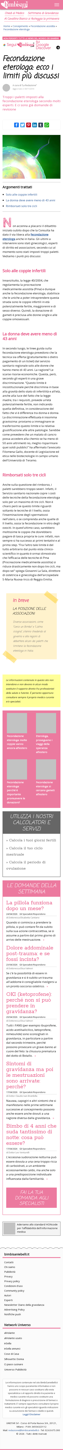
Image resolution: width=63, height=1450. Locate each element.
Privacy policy (12, 1281)
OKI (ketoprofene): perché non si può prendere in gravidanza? (29, 1003)
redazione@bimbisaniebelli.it (23, 1430)
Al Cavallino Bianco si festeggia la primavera (31, 19)
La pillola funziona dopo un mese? (29, 905)
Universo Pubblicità (15, 1369)
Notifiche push (12, 1314)
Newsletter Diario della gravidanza (24, 1304)
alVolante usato (13, 1338)
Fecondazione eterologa (17, 29)
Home (7, 26)
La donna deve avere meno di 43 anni (30, 200)
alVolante (9, 1332)
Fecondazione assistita (43, 26)
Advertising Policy (14, 1309)
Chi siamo (9, 1267)
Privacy (8, 1276)
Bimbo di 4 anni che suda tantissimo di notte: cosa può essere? (31, 1135)
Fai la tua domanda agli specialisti (31, 1198)
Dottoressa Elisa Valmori (21, 968)
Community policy (14, 1290)
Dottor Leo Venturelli (19, 1152)
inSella (7, 1343)
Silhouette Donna (14, 1359)
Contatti (8, 1262)
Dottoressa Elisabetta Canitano (24, 917)
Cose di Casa (11, 1353)
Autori (7, 1295)
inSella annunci (12, 1348)
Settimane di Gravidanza (43, 13)
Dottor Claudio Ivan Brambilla (23, 1095)
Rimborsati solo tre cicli (21, 206)
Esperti (8, 1300)
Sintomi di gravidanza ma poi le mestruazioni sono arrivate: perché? (29, 1075)
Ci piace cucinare (13, 1364)
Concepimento (20, 26)
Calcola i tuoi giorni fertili (32, 840)
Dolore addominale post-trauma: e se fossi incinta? (29, 954)
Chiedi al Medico (14, 13)
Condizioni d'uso (13, 1286)
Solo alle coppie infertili (21, 194)
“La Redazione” (29, 85)
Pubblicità (9, 1271)
